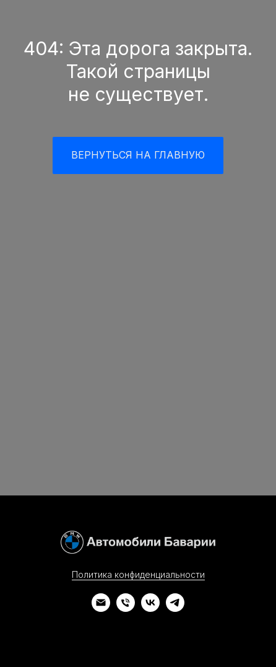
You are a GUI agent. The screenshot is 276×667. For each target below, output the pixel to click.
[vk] (150, 608)
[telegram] (175, 608)
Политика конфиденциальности (138, 574)
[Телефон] (125, 608)
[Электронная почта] (101, 608)
